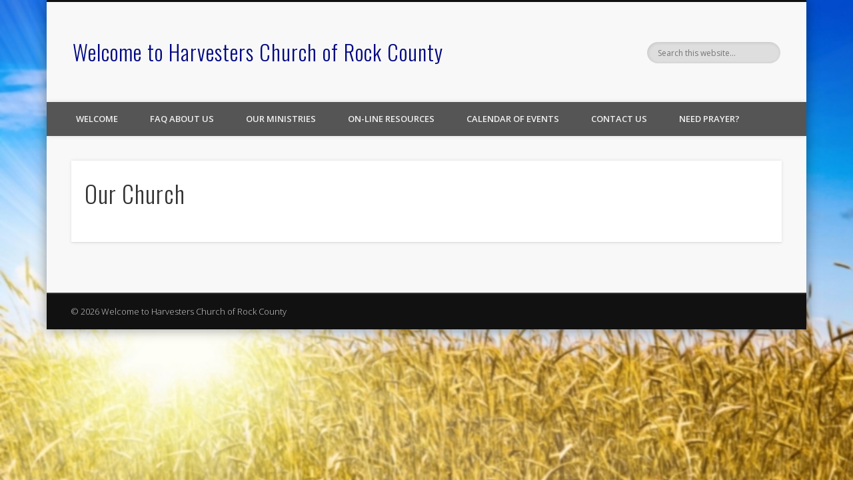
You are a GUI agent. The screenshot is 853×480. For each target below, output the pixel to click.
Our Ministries (281, 119)
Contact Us (619, 119)
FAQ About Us (182, 119)
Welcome (97, 119)
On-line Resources (391, 119)
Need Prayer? (709, 119)
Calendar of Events (512, 119)
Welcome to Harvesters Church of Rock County (258, 51)
